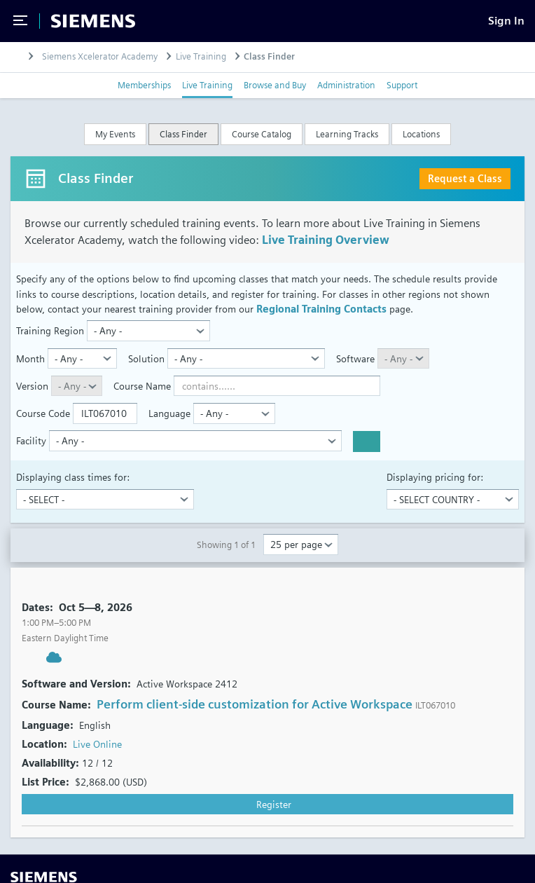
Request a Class (465, 178)
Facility (31, 440)
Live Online (97, 744)
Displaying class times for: (73, 477)
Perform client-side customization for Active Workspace (254, 704)
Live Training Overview (325, 240)
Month (30, 358)
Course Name (142, 386)
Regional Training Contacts (321, 309)
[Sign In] (506, 20)
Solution (146, 358)
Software (355, 358)
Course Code (43, 413)
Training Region (50, 330)
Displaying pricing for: (435, 477)
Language (169, 413)
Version (32, 386)
